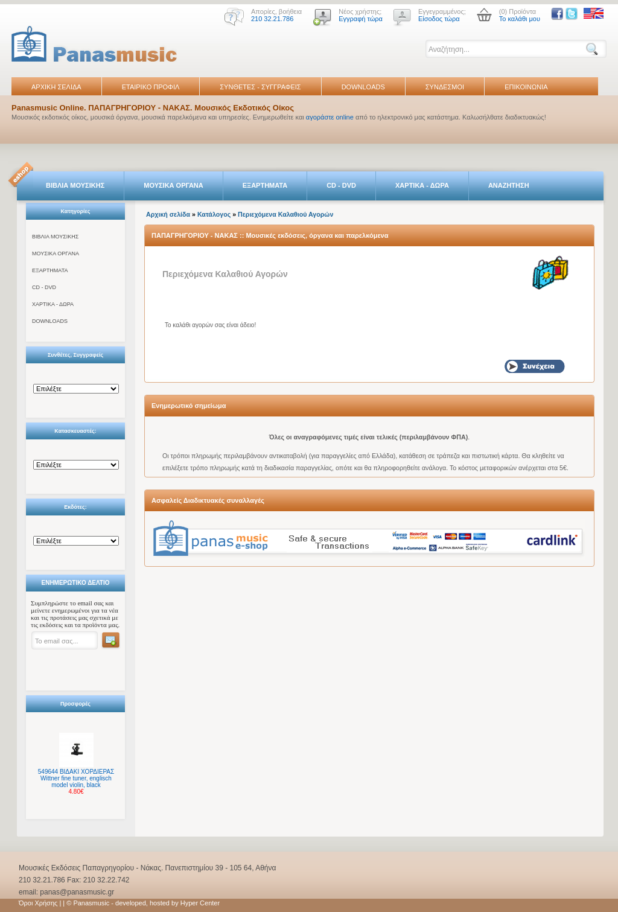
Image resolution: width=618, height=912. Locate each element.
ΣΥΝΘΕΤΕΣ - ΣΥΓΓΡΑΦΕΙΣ (260, 87)
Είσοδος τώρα (439, 18)
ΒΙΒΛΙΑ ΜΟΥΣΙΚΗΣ (75, 185)
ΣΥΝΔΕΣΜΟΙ (444, 87)
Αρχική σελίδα (168, 214)
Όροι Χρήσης (38, 903)
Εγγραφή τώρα (361, 18)
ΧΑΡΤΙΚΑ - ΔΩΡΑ (422, 185)
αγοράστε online (330, 117)
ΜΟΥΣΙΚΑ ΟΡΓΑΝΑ (173, 185)
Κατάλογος (214, 214)
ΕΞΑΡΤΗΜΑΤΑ (265, 185)
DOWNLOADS (363, 87)
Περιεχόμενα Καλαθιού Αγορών (285, 214)
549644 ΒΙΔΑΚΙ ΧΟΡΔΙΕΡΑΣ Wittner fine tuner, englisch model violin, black (76, 778)
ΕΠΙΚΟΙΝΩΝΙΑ (526, 87)
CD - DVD (341, 185)
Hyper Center (200, 903)
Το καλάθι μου (519, 18)
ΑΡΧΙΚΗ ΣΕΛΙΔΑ (56, 87)
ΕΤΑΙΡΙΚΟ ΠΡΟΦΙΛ (151, 87)
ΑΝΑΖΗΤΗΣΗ (508, 185)
